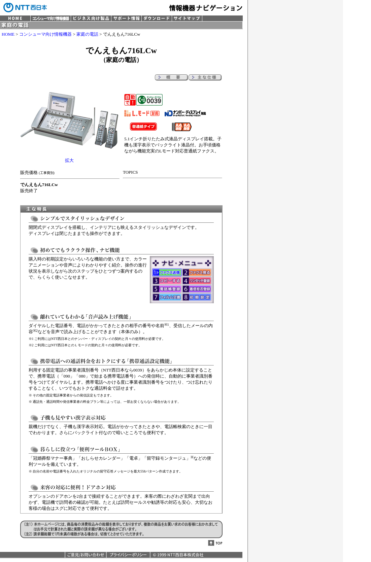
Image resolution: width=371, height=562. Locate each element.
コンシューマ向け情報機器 (45, 34)
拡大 (69, 160)
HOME (8, 34)
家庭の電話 (87, 34)
